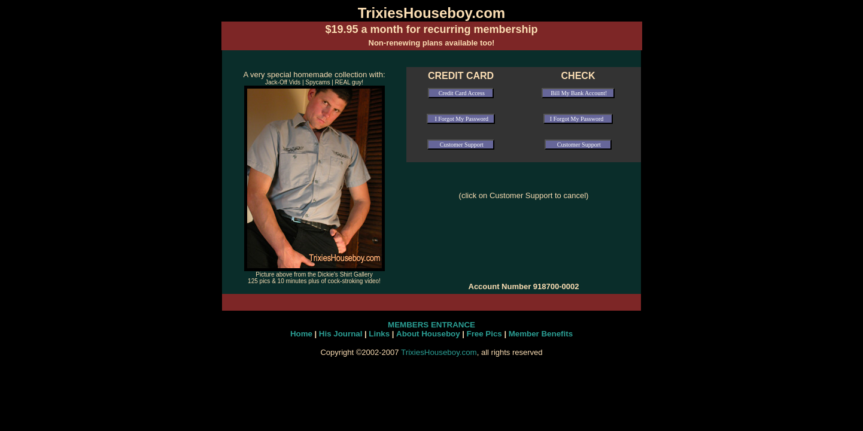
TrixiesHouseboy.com (439, 352)
